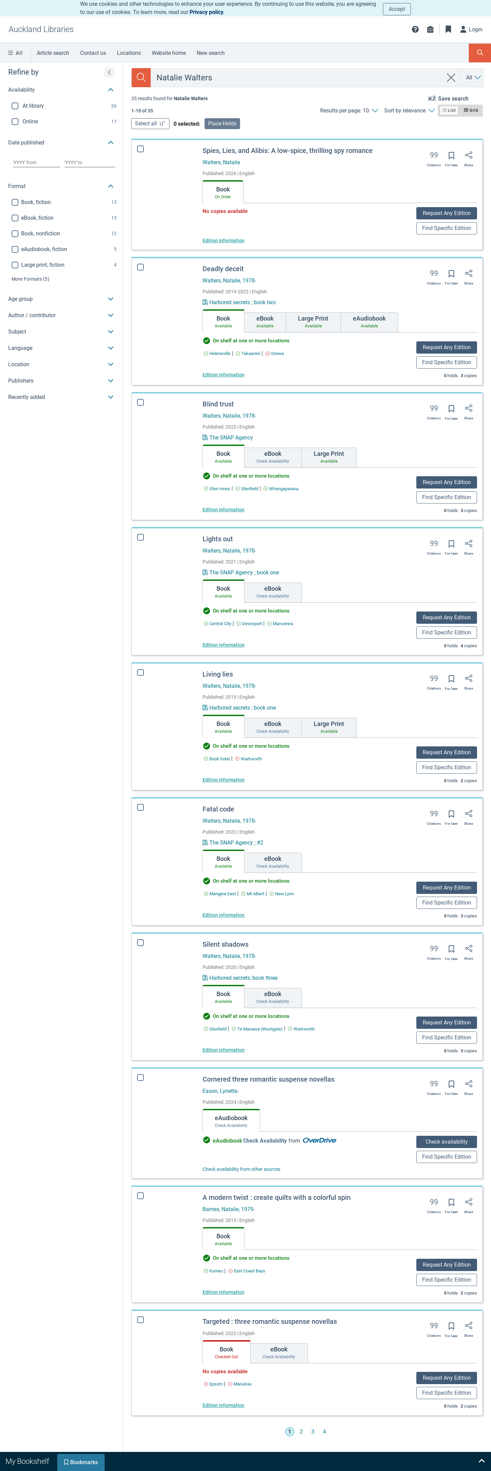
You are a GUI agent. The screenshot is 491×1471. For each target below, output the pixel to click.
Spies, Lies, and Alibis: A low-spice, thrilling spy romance (288, 150)
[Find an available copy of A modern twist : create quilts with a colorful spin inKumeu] (212, 1270)
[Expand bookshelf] (481, 1461)
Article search (53, 53)
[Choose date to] (89, 162)
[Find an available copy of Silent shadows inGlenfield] (215, 1029)
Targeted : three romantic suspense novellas (263, 1321)
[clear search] (451, 77)
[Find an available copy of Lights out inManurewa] (280, 623)
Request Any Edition (447, 213)
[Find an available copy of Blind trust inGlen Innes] (217, 488)
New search (211, 53)
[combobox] (297, 77)
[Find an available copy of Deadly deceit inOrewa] (274, 353)
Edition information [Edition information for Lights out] (223, 645)
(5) (30, 279)
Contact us (93, 53)
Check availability (447, 1142)
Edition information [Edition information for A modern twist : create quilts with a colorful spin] (222, 1292)
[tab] (223, 191)
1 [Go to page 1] (289, 1431)
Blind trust (218, 404)
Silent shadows (226, 944)
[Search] (141, 77)
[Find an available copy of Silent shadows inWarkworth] (301, 1029)
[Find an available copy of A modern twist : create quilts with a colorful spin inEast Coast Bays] (246, 1270)
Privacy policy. (207, 12)
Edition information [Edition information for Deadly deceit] (223, 374)
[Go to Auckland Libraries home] (41, 29)
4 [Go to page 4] (324, 1431)
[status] (169, 98)
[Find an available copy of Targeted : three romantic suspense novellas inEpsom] (207, 1384)
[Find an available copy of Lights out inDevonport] (249, 623)
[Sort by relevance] (409, 111)
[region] (61, 234)
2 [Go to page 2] (301, 1431)
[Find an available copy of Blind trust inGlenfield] (246, 488)
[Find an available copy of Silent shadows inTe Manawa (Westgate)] (257, 1029)
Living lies (218, 674)
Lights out (218, 539)
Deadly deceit (223, 269)
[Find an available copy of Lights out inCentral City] (218, 623)
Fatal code (218, 809)
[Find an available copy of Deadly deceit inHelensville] (217, 353)
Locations (129, 53)
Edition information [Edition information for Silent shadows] (223, 1050)
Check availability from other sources (241, 1169)
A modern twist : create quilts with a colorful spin (275, 1197)
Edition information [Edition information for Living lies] (223, 780)
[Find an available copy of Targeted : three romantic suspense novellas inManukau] (234, 1384)
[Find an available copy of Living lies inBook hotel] (217, 758)
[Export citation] (434, 157)
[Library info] (430, 29)
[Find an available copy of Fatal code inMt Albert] (253, 893)
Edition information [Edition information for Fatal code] (223, 915)
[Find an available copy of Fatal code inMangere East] (220, 893)
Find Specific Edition (446, 228)
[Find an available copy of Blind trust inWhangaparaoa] (281, 488)
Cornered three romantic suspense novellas (268, 1079)
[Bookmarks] (448, 29)
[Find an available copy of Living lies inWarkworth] (248, 758)
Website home (169, 53)
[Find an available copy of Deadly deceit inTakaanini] (248, 353)
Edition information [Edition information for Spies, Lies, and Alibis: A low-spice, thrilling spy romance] (223, 240)
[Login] (471, 29)
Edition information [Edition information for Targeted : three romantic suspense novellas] (217, 1405)
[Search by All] (474, 78)
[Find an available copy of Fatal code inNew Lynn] (281, 893)
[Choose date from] (36, 162)
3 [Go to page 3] (312, 1431)
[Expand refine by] (109, 72)
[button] (415, 29)
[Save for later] (451, 158)
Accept (397, 9)
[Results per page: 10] (349, 111)
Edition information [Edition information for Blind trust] (223, 509)
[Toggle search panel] (480, 53)
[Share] (468, 157)
